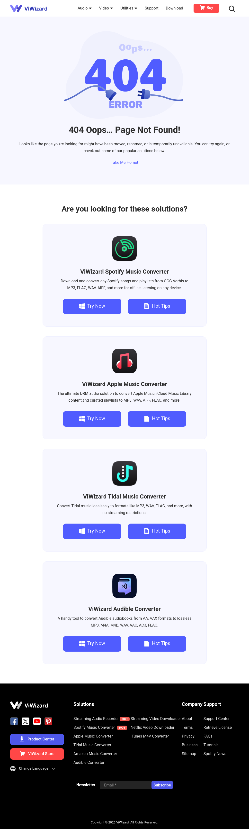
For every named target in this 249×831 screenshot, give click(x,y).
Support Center (217, 718)
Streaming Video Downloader (156, 718)
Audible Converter (124, 609)
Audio (85, 8)
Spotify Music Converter (124, 271)
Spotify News (215, 753)
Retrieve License (218, 727)
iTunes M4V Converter (150, 736)
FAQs (208, 736)
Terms (187, 727)
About (187, 718)
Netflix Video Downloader (152, 727)
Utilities (129, 8)
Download (175, 8)
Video (106, 8)
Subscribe (162, 787)
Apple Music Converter (124, 384)
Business (190, 745)
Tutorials (211, 745)
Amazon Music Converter (95, 753)
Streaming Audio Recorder (101, 718)
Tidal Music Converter (124, 496)
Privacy (188, 736)
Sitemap (189, 753)
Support (152, 8)
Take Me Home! (124, 162)
